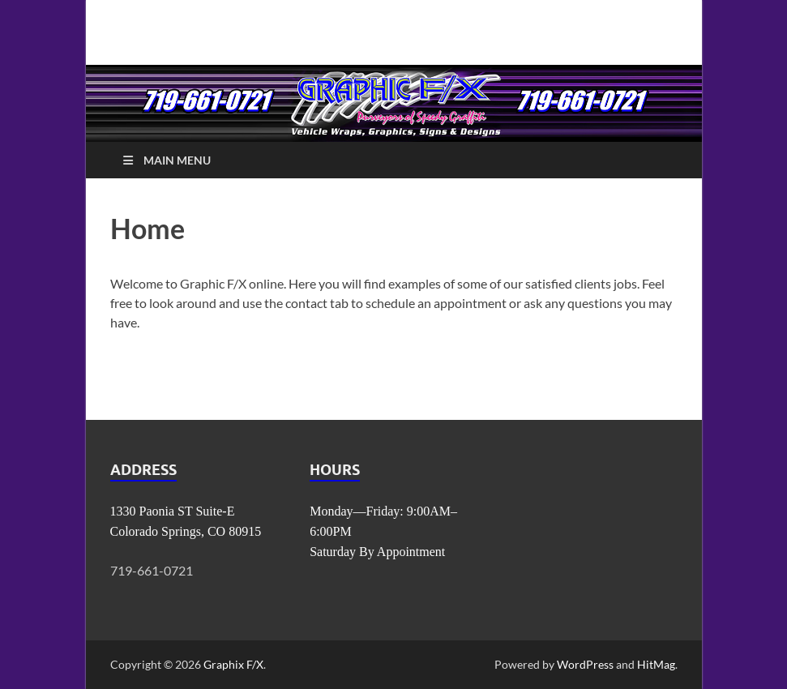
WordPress (585, 664)
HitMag (656, 664)
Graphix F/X (233, 664)
